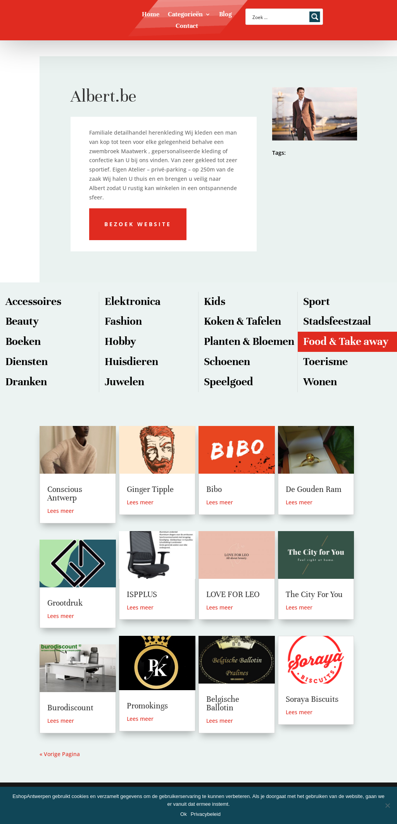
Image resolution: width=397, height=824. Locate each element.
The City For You (314, 594)
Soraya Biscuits (312, 699)
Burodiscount (70, 708)
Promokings (147, 706)
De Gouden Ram (314, 489)
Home (150, 15)
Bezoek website (137, 224)
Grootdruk (65, 603)
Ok (183, 814)
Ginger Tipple (150, 489)
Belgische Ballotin (222, 703)
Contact (187, 26)
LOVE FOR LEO (233, 594)
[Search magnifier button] (314, 16)
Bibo (214, 489)
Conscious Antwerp (64, 494)
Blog (225, 15)
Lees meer (60, 510)
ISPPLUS (142, 594)
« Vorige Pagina (60, 754)
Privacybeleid (206, 814)
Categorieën (185, 15)
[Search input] (279, 17)
